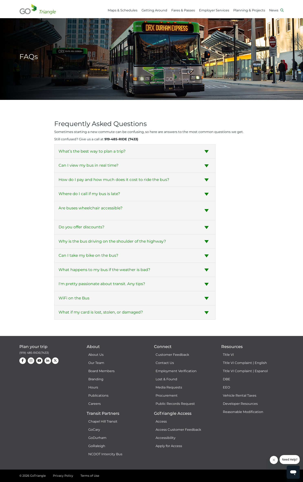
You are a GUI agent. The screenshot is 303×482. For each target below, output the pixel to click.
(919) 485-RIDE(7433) (34, 353)
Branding (95, 379)
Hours (93, 387)
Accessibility (166, 438)
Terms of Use (90, 476)
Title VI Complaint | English (245, 363)
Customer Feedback (172, 355)
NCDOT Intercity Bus (105, 454)
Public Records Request (175, 404)
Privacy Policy (63, 476)
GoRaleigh (96, 446)
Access (161, 421)
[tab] (135, 151)
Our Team (96, 363)
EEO (226, 387)
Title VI (228, 355)
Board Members (101, 371)
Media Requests (169, 387)
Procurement (167, 395)
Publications (98, 395)
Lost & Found (166, 379)
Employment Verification (176, 371)
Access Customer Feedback (178, 430)
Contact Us (165, 363)
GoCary (94, 430)
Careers (94, 404)
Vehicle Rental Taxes (239, 395)
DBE (226, 379)
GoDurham (97, 438)
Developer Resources (240, 404)
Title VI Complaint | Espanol (245, 371)
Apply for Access (169, 446)
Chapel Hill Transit (102, 421)
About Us (96, 355)
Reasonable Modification (243, 412)
